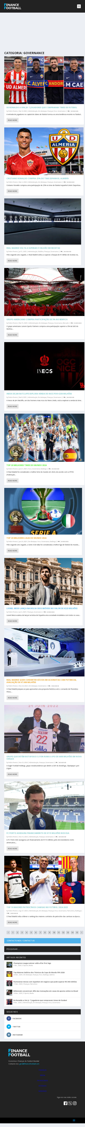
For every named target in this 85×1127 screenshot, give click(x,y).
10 (54, 932)
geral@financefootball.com (29, 1064)
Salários (52, 975)
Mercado (66, 323)
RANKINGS (42, 1091)
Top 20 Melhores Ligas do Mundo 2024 (26, 538)
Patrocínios (70, 911)
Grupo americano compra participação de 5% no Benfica (37, 319)
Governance (62, 111)
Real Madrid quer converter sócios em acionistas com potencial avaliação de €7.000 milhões (42, 681)
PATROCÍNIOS (42, 1080)
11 (59, 932)
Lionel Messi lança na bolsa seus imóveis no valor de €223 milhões (42, 608)
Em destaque (42, 111)
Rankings (44, 469)
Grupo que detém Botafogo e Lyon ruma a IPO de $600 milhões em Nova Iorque (44, 757)
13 (68, 932)
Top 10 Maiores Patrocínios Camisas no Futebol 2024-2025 (37, 907)
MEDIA (42, 1075)
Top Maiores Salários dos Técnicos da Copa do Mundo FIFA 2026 (38, 972)
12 (63, 932)
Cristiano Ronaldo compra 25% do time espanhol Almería (38, 178)
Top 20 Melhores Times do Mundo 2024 (27, 465)
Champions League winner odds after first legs (32, 963)
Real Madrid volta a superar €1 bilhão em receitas (33, 248)
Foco (55, 111)
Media (31, 965)
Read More (12, 120)
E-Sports (25, 965)
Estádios (41, 251)
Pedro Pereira (13, 111)
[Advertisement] (42, 30)
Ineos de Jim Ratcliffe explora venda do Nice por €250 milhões (39, 393)
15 (77, 932)
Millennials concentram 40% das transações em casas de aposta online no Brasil (45, 991)
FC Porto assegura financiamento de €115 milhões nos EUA (38, 833)
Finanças (50, 111)
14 (72, 932)
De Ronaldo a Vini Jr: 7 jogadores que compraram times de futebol (42, 107)
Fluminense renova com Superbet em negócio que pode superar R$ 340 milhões (45, 982)
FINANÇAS (43, 1070)
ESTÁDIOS (42, 1086)
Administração (33, 111)
